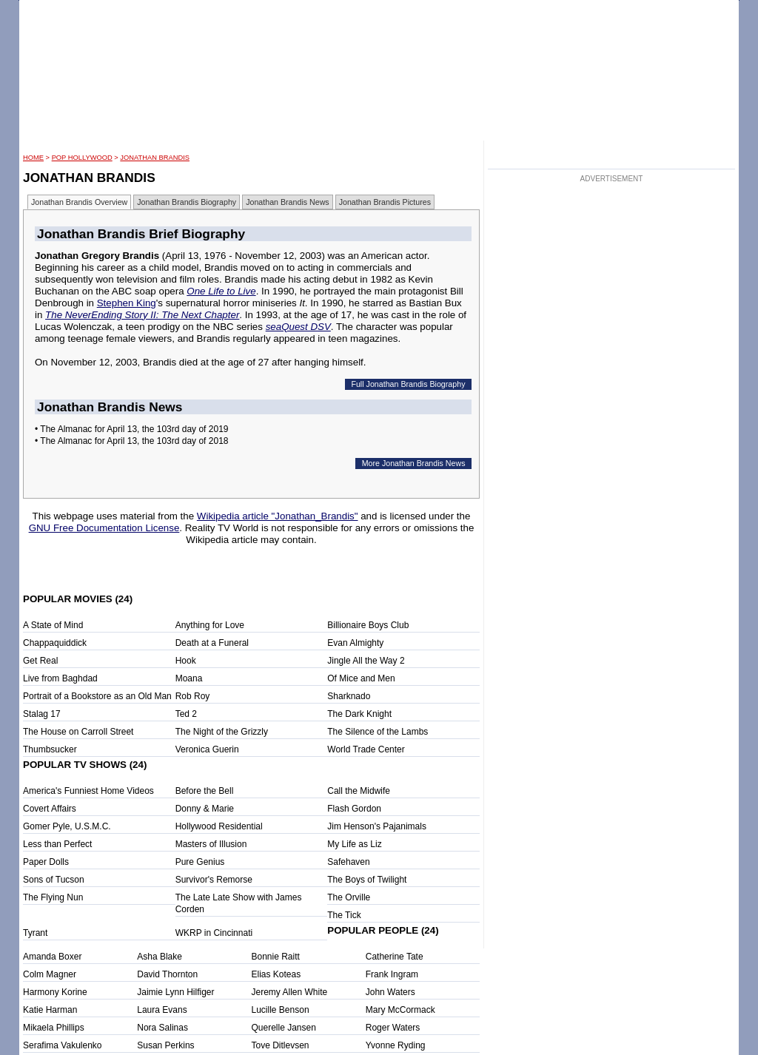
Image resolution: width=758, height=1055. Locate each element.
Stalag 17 (42, 714)
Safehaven (348, 862)
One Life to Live (221, 291)
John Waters (390, 992)
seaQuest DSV (298, 326)
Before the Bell (204, 791)
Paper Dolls (46, 862)
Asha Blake (159, 956)
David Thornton (167, 974)
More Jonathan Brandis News (414, 463)
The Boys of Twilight (366, 879)
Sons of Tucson (53, 879)
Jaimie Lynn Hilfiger (175, 992)
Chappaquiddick (55, 643)
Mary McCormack (400, 1010)
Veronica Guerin (207, 749)
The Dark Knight (359, 714)
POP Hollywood (82, 157)
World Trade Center (366, 749)
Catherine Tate (394, 956)
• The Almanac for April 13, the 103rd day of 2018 (131, 441)
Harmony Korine (55, 992)
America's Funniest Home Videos (88, 791)
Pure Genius (200, 862)
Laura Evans (162, 1010)
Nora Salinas (162, 1027)
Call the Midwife (358, 791)
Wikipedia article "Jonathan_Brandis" (277, 516)
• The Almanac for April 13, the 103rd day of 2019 (131, 429)
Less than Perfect (57, 844)
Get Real (40, 660)
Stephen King (126, 303)
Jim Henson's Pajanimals (376, 826)
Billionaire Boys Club (368, 625)
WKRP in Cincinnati (213, 933)
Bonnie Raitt (276, 956)
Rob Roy (192, 696)
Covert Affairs (49, 808)
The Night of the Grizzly (221, 732)
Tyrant (35, 933)
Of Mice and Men (361, 678)
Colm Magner (49, 974)
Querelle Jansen (284, 1027)
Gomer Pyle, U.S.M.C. (67, 826)
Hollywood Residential (219, 826)
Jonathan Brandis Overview (79, 202)
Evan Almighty (355, 643)
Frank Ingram (392, 974)
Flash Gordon (354, 808)
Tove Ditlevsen (280, 1045)
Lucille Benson (280, 1010)
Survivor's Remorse (213, 879)
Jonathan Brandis (155, 157)
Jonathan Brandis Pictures (385, 202)
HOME (33, 157)
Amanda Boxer (52, 956)
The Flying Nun (53, 897)
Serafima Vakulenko (62, 1045)
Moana (189, 678)
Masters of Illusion (211, 844)
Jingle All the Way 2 (365, 660)
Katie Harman (50, 1010)
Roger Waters (393, 1027)
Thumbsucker (50, 749)
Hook (185, 660)
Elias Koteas (276, 974)
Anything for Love (209, 625)
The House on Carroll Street (78, 732)
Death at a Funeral (212, 643)
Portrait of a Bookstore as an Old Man (97, 696)
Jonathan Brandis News (287, 202)
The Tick (343, 915)
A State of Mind (53, 625)
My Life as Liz (354, 844)
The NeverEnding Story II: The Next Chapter (142, 314)
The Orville (348, 897)
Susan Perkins (165, 1045)
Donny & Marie (204, 808)
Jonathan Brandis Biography (186, 202)
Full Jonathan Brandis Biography (408, 384)
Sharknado (348, 696)
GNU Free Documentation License (104, 527)
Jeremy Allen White (290, 992)
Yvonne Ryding (396, 1045)
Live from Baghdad (60, 678)
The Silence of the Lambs (377, 732)
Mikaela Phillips (53, 1027)
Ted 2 (186, 714)
